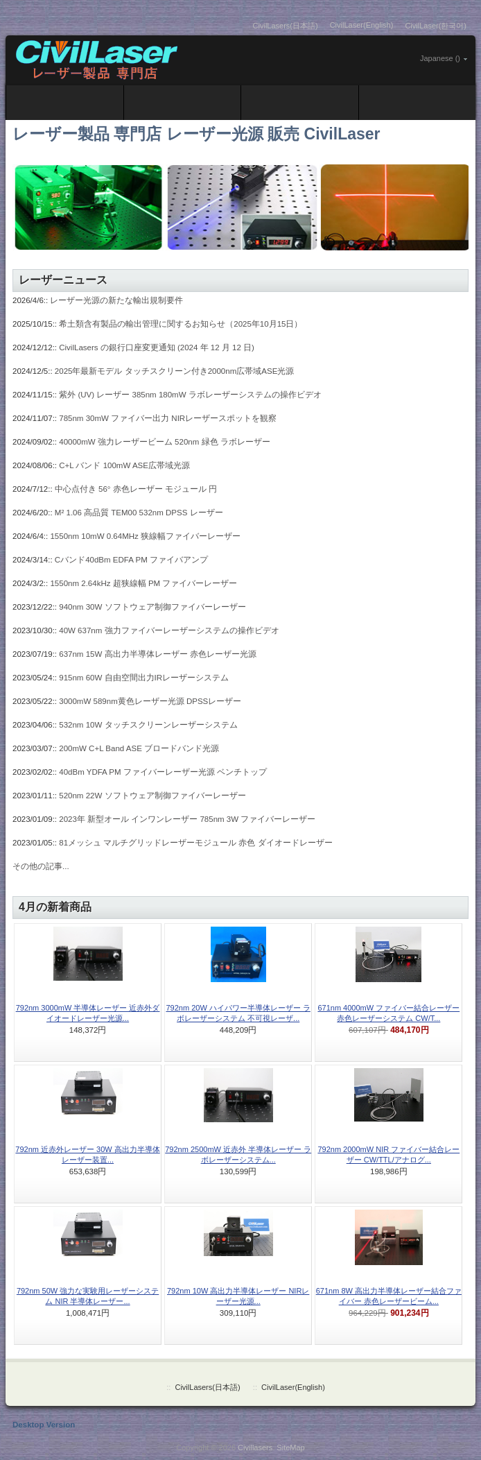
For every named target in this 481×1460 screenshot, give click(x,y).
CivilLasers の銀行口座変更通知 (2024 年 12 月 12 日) (156, 347)
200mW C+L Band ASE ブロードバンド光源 (139, 748)
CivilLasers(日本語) (285, 26)
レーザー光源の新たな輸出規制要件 (116, 300)
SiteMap (290, 1447)
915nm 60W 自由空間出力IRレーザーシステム (144, 677)
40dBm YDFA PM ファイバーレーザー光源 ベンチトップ (163, 772)
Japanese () (440, 58)
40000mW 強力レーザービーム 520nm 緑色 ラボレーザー (164, 442)
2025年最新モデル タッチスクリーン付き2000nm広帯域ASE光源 (174, 371)
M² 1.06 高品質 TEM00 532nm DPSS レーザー (139, 512)
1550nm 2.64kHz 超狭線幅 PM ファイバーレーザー (143, 583)
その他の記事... (40, 866)
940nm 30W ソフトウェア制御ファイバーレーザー (152, 607)
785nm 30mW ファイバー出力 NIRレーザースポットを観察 (168, 418)
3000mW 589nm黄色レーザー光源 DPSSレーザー (150, 701)
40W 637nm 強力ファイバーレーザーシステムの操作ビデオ (169, 630)
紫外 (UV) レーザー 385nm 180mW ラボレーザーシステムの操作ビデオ (190, 394)
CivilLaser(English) (362, 25)
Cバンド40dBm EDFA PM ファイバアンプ (131, 560)
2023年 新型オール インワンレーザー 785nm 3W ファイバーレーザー (187, 819)
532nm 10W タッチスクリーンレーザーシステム (148, 725)
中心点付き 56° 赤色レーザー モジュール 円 (136, 489)
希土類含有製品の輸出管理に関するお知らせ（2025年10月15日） (180, 324)
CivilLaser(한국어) (435, 26)
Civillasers (255, 1447)
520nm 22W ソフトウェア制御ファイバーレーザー (152, 795)
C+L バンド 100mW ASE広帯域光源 (124, 465)
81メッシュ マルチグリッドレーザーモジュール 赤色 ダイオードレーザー (195, 843)
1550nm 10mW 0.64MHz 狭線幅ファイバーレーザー (145, 536)
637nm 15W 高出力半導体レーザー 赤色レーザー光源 (157, 654)
